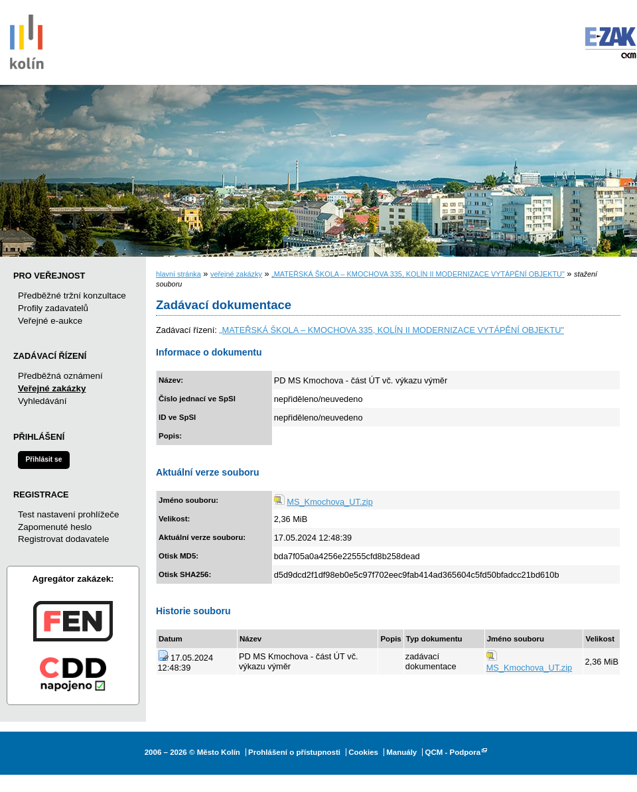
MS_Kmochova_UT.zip (329, 502)
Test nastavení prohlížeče (68, 514)
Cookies (363, 752)
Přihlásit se (43, 459)
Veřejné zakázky (52, 388)
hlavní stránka (178, 274)
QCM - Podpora (452, 752)
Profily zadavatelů (53, 308)
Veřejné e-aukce (50, 321)
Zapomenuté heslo (55, 527)
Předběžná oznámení (60, 376)
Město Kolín (26, 40)
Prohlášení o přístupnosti (294, 752)
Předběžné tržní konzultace (72, 295)
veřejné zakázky (236, 274)
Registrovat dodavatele (63, 539)
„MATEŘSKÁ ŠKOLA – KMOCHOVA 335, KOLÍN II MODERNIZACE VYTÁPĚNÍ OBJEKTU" (418, 274)
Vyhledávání (42, 401)
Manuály (401, 752)
